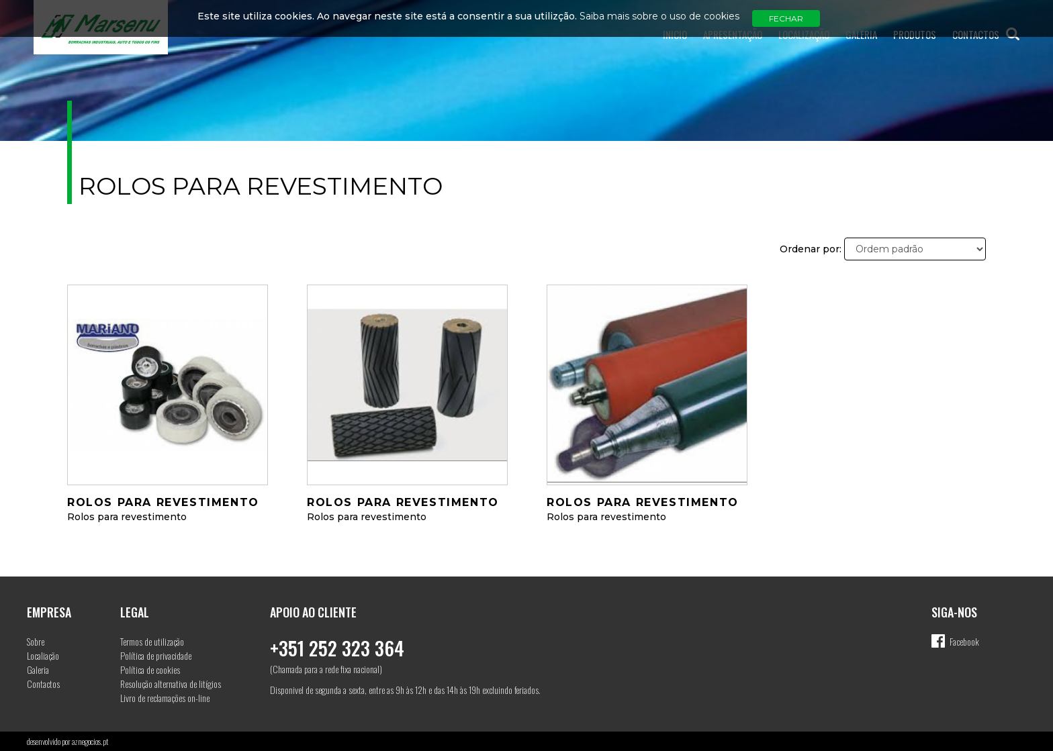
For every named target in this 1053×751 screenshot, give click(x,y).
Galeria (38, 669)
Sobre (35, 641)
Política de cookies (150, 669)
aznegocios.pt (90, 741)
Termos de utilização (152, 641)
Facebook (964, 641)
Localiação (43, 655)
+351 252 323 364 (337, 648)
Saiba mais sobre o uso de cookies (659, 16)
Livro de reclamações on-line (165, 698)
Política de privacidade (155, 655)
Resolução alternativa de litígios (170, 684)
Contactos (43, 684)
